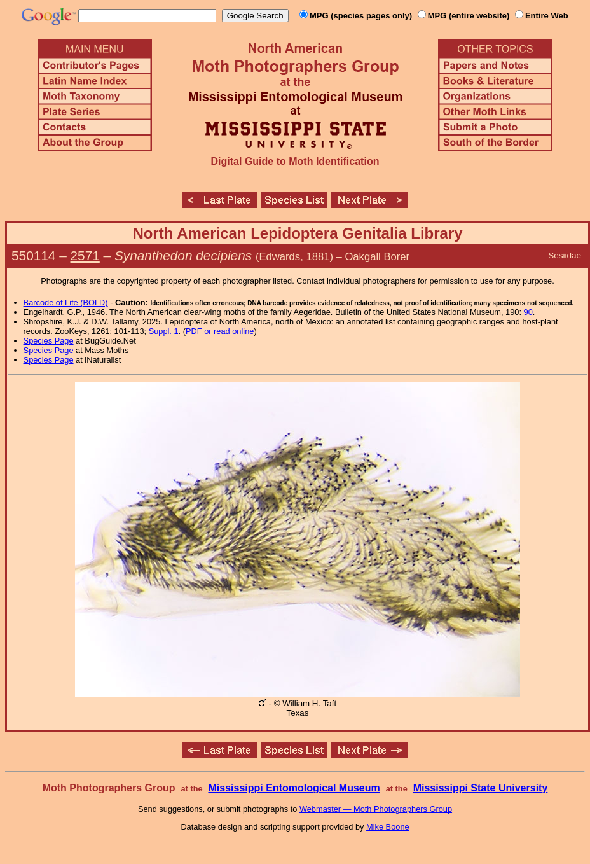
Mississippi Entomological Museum (294, 788)
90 (528, 312)
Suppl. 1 (164, 331)
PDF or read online (220, 331)
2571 (85, 255)
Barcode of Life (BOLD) (66, 302)
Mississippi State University (480, 788)
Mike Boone (387, 827)
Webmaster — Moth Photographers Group (375, 809)
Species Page (49, 340)
